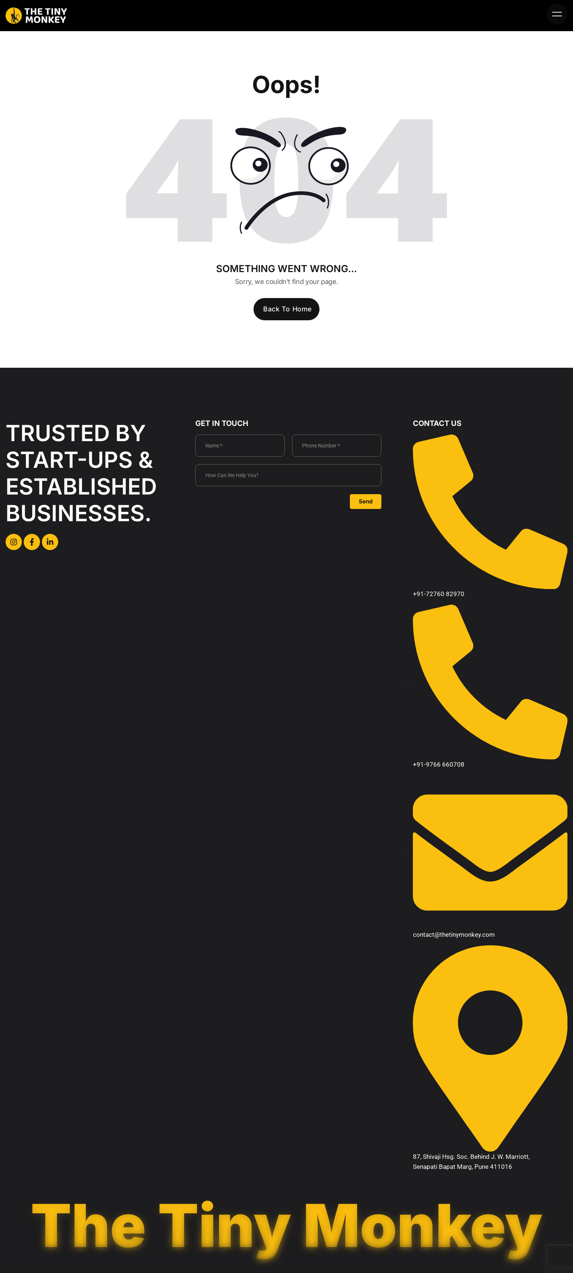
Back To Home (287, 309)
